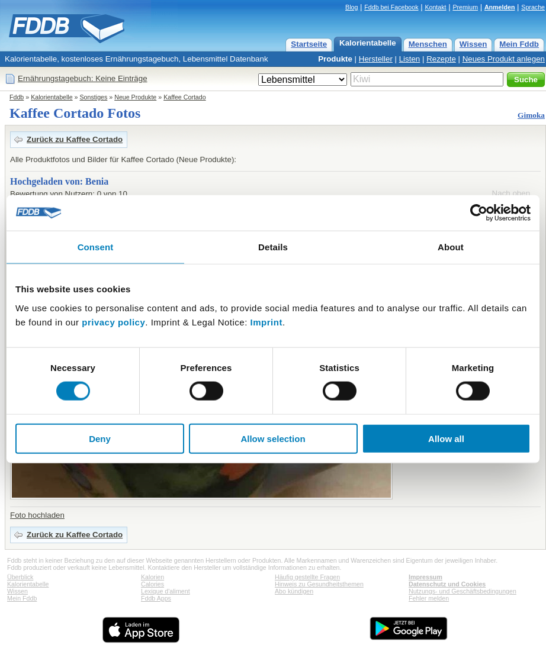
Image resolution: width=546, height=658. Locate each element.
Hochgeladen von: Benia (59, 181)
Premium (465, 7)
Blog (351, 7)
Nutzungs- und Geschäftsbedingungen (462, 591)
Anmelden (499, 7)
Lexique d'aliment (165, 591)
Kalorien (152, 576)
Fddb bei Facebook (391, 7)
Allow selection (272, 438)
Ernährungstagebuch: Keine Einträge (82, 78)
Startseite (309, 44)
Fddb (16, 97)
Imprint (266, 322)
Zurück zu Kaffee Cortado (75, 139)
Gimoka (531, 115)
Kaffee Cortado (184, 97)
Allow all (446, 438)
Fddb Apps (156, 598)
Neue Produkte (135, 97)
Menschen (428, 44)
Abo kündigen (294, 591)
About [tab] (451, 247)
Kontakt (435, 7)
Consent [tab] (96, 247)
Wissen (473, 44)
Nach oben (511, 193)
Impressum (425, 576)
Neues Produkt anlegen (504, 58)
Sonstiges (94, 97)
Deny (100, 438)
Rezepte (441, 58)
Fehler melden (429, 598)
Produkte (335, 58)
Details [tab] (273, 247)
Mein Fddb (519, 44)
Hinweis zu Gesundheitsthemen (319, 584)
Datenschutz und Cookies (447, 584)
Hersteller (376, 58)
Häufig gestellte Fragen (307, 576)
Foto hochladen (37, 515)
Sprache (533, 7)
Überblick (20, 576)
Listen (409, 58)
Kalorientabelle (367, 42)
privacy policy (113, 322)
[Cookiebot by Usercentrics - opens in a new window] (479, 213)
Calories (152, 584)
